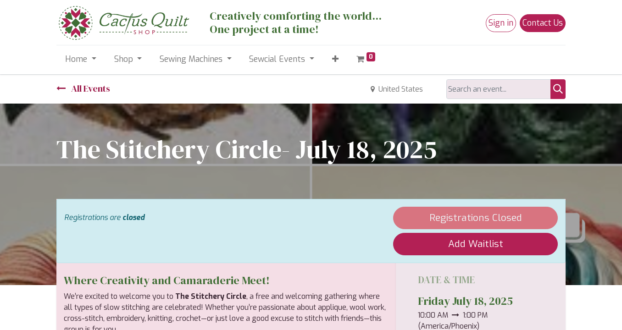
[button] (335, 59)
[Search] (558, 89)
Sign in (501, 22)
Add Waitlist (475, 243)
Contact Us (542, 22)
